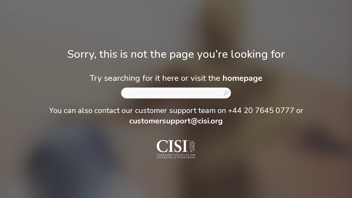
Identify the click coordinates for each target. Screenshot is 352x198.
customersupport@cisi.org (176, 121)
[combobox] (176, 92)
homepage (242, 78)
